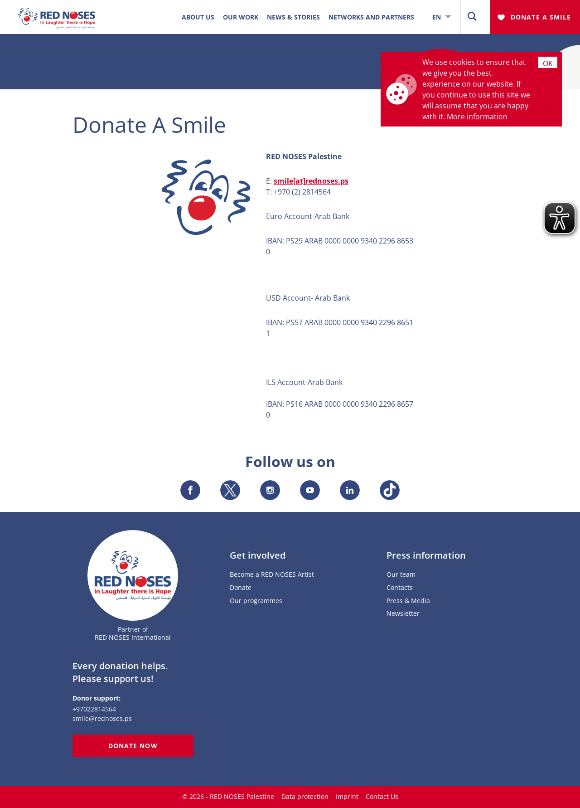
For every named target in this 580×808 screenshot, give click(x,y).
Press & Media (408, 601)
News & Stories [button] (293, 17)
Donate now (133, 745)
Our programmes (256, 601)
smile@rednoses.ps (102, 718)
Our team (401, 575)
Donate (240, 588)
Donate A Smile (541, 17)
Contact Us (382, 796)
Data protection (305, 796)
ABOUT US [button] (198, 17)
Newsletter (403, 614)
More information (477, 117)
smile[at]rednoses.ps (311, 181)
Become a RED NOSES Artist (272, 575)
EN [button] (441, 17)
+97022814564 (94, 709)
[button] (472, 17)
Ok (548, 63)
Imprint (347, 796)
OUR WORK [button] (240, 17)
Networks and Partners (371, 17)
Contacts (400, 588)
